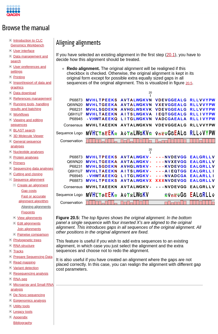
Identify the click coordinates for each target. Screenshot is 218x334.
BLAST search (24, 130)
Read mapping (24, 262)
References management (32, 98)
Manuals (27, 13)
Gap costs (29, 191)
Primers (19, 163)
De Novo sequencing (29, 295)
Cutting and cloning (28, 174)
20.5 (189, 83)
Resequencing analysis (30, 273)
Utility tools (21, 306)
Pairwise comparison (33, 234)
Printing (19, 77)
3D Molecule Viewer (28, 136)
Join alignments (29, 229)
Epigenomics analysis (29, 300)
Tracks (18, 251)
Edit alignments (29, 223)
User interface (24, 51)
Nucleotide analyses (28, 152)
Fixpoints (28, 212)
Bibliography (22, 323)
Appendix (20, 317)
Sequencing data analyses (33, 168)
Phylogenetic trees (27, 240)
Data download (24, 93)
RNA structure (24, 246)
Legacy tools (22, 312)
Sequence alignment (28, 180)
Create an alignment (32, 185)
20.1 (170, 54)
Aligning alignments (36, 207)
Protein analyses (26, 157)
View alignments (29, 218)
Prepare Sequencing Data (32, 257)
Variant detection (26, 268)
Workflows (21, 114)
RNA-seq (20, 279)
